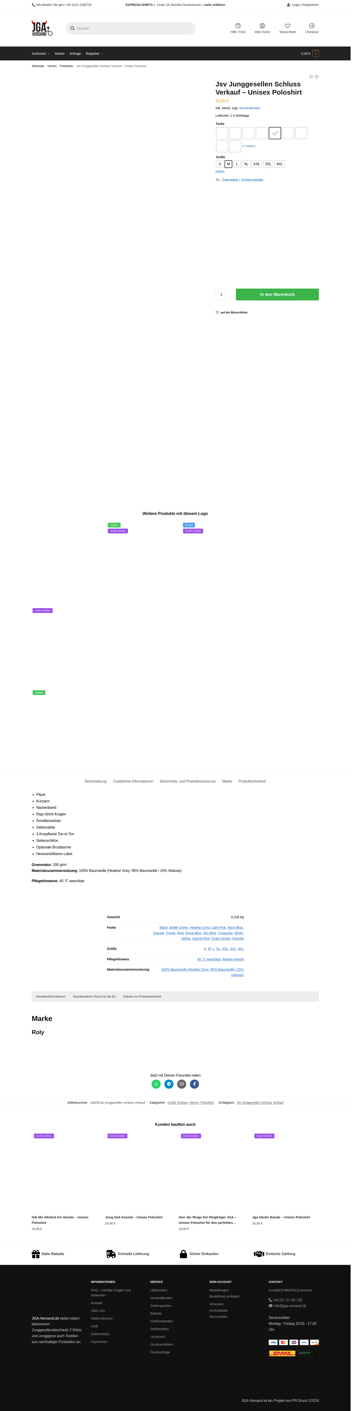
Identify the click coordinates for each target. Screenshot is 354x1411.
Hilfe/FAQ (290, 1290)
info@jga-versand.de (287, 1306)
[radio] (222, 133)
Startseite (38, 66)
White (238, 933)
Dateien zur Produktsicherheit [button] (142, 996)
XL (218, 949)
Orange (158, 933)
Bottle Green (179, 927)
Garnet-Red (200, 938)
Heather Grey (199, 927)
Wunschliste (287, 28)
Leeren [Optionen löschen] (219, 171)
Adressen (216, 1304)
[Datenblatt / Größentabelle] (239, 180)
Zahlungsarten (160, 1306)
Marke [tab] (227, 781)
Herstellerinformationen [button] (50, 996)
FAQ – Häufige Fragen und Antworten (111, 1292)
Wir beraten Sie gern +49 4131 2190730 (63, 5)
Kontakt (96, 1303)
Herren (52, 66)
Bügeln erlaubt (233, 959)
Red (180, 933)
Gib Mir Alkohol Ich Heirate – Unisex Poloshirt (60, 1220)
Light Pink (218, 927)
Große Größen (177, 1102)
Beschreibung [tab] (95, 781)
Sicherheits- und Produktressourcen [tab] (188, 781)
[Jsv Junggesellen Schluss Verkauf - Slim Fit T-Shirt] (311, 76)
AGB (94, 1326)
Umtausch (157, 1337)
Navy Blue (235, 927)
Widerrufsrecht (101, 1318)
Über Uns (98, 1311)
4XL (241, 949)
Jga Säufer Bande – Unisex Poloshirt (281, 1217)
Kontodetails (218, 1310)
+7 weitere (248, 146)
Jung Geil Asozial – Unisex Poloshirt (134, 1217)
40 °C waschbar (208, 959)
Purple (171, 933)
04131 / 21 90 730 (285, 1300)
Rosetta (238, 938)
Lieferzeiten (158, 1290)
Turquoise (225, 933)
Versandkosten (249, 108)
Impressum (99, 1342)
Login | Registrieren (303, 5)
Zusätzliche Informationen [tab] (133, 781)
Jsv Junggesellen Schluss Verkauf (260, 1102)
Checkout (311, 28)
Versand (306, 1290)
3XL (233, 949)
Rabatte (156, 1313)
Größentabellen (161, 1321)
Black (164, 927)
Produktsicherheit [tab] (252, 781)
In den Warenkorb (277, 294)
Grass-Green (220, 938)
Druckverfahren (161, 1344)
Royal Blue (193, 933)
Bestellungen (219, 1290)
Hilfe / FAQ (237, 28)
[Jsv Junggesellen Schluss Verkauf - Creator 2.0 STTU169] (316, 76)
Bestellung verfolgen (224, 1296)
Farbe (220, 124)
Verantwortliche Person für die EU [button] (94, 996)
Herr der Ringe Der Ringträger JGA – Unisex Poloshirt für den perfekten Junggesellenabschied (207, 1220)
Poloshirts (66, 66)
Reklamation (159, 1329)
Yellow (185, 938)
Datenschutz (100, 1334)
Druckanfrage (160, 1352)
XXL (225, 949)
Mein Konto (262, 28)
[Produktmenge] (221, 294)
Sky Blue (209, 933)
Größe (220, 157)
